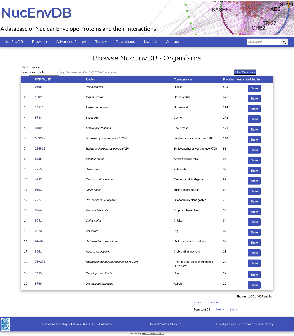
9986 (38, 283)
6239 (38, 179)
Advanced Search (71, 42)
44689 (39, 241)
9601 (38, 189)
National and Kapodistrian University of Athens (77, 324)
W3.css (145, 333)
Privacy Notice (157, 333)
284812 (40, 148)
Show (254, 88)
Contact (172, 42)
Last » (233, 309)
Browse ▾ (39, 42)
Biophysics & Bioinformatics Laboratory (245, 324)
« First (198, 302)
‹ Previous (214, 302)
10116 (39, 107)
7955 (38, 169)
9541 (38, 251)
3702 (38, 128)
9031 (38, 220)
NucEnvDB (14, 42)
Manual (150, 42)
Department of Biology (166, 324)
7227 (38, 200)
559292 (40, 138)
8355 (38, 158)
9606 (38, 86)
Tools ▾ (101, 42)
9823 (38, 230)
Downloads (125, 42)
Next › (220, 309)
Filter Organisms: (31, 67)
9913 (38, 117)
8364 (38, 210)
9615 (38, 273)
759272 (40, 261)
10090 (39, 97)
